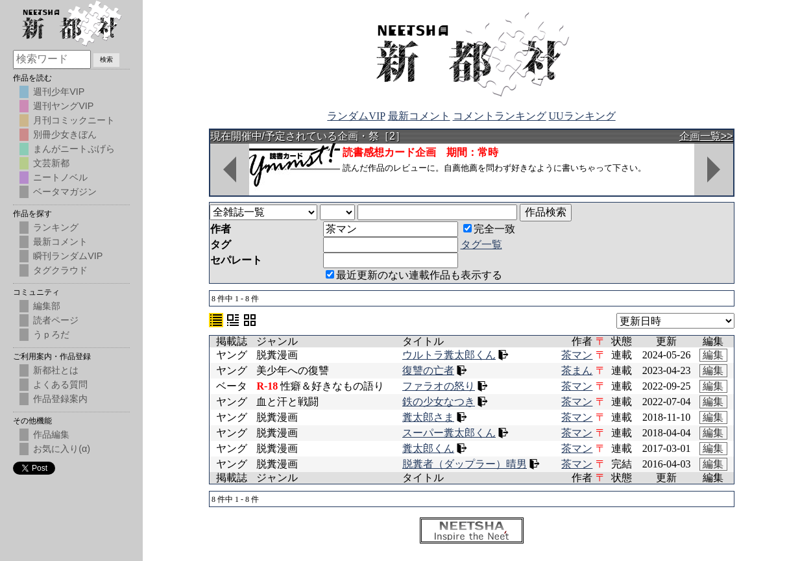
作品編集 (51, 434)
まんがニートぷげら (74, 148)
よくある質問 (60, 384)
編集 (713, 354)
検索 (106, 59)
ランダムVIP (356, 115)
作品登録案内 (60, 398)
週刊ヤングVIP (63, 106)
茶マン (576, 354)
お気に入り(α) (61, 448)
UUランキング (582, 115)
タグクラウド (60, 270)
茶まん (576, 370)
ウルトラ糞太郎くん (449, 354)
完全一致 (489, 228)
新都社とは (56, 370)
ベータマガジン (65, 191)
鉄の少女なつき (438, 401)
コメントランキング (499, 115)
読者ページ (56, 320)
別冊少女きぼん (65, 134)
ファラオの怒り (438, 386)
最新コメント (419, 115)
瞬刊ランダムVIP (68, 256)
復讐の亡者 (428, 370)
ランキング (56, 227)
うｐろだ (51, 334)
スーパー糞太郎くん (449, 432)
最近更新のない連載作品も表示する (414, 274)
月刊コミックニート (74, 120)
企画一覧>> (706, 136)
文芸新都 (51, 163)
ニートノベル (60, 177)
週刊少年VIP (58, 91)
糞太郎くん (428, 448)
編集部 (46, 306)
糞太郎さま (428, 417)
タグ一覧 (481, 244)
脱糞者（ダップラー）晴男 (464, 463)
